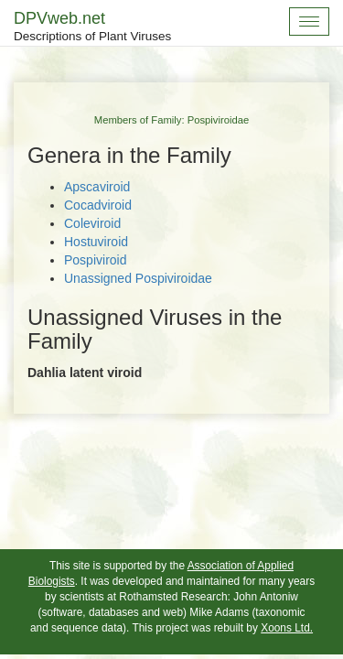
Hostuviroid (96, 241)
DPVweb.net (92, 27)
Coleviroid (92, 223)
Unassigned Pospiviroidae (138, 278)
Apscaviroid (97, 186)
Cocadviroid (98, 205)
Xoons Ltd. (287, 627)
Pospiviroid (95, 260)
